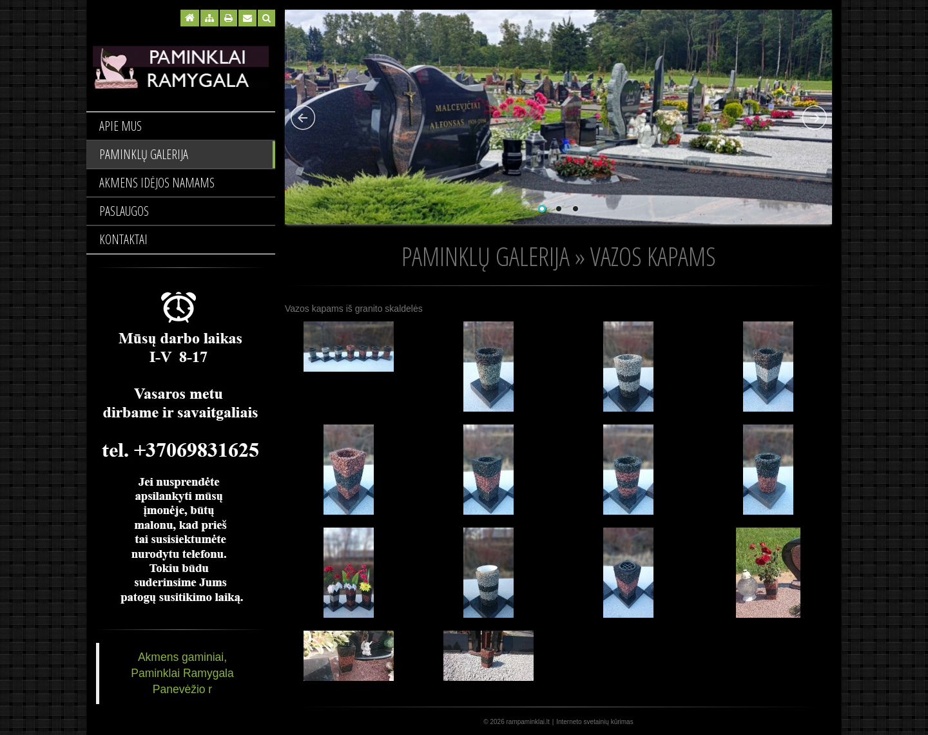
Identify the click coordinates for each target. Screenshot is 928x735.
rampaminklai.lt (528, 721)
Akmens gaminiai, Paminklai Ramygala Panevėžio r (182, 673)
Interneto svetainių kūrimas (594, 721)
